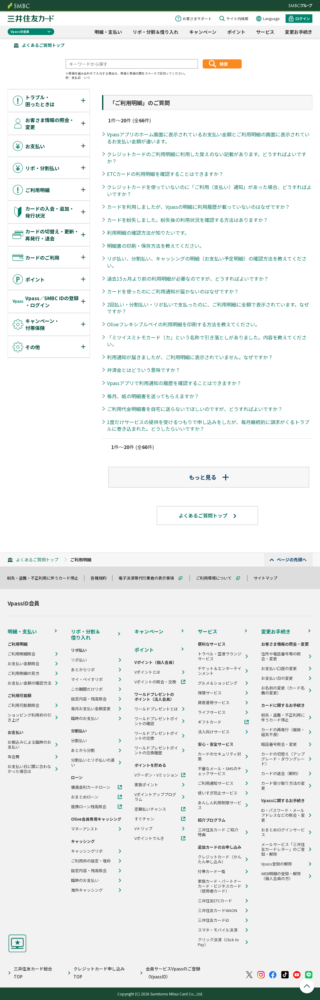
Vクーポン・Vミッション (156, 775)
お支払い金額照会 (23, 663)
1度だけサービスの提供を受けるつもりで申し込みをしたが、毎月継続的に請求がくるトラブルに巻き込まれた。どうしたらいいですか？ (208, 425)
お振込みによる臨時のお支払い (29, 744)
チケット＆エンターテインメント (219, 671)
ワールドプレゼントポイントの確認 (156, 721)
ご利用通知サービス (215, 783)
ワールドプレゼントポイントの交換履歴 (156, 750)
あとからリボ (83, 669)
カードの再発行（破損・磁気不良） (283, 732)
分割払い (79, 740)
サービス (265, 32)
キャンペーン (202, 32)
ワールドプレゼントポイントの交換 (156, 736)
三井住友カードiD (213, 920)
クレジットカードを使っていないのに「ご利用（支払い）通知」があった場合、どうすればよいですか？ (209, 190)
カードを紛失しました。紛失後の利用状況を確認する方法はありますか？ (187, 219)
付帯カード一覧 (212, 871)
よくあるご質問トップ (43, 45)
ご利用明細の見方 (23, 673)
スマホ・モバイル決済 (217, 930)
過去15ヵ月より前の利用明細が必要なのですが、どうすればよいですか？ (187, 278)
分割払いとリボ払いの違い (93, 762)
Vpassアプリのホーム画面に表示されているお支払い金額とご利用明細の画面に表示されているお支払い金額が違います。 (208, 138)
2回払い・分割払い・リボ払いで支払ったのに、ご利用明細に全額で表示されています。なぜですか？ (208, 308)
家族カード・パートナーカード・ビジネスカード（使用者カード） (219, 886)
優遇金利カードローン (90, 787)
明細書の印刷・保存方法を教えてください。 (155, 245)
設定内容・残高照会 (89, 698)
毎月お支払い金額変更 (91, 708)
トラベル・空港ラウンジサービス (219, 656)
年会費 (14, 756)
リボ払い (79, 660)
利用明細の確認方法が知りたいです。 (148, 232)
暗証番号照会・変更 (279, 744)
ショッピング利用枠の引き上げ (29, 717)
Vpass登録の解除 (276, 863)
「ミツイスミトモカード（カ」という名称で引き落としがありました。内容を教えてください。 (207, 341)
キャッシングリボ (87, 851)
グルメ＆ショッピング (217, 683)
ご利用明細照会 (21, 653)
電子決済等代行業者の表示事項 (149, 578)
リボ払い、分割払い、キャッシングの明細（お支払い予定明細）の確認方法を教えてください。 (207, 262)
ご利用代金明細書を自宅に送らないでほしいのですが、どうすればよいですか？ (195, 408)
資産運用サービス (213, 702)
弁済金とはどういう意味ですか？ (143, 370)
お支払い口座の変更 (279, 668)
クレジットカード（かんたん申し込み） (219, 859)
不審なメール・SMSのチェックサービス (219, 771)
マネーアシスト (84, 828)
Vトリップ (143, 828)
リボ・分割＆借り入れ (155, 32)
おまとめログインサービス (283, 832)
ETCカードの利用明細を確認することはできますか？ (165, 173)
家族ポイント (146, 784)
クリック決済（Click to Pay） (218, 942)
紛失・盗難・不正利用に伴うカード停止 (45, 578)
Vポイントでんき (149, 838)
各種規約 (101, 578)
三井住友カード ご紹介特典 (218, 832)
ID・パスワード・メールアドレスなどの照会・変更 (283, 815)
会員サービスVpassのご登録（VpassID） (173, 972)
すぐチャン (144, 818)
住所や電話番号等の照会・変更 (281, 656)
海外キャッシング (87, 890)
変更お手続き (298, 32)
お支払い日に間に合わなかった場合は (29, 769)
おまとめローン (84, 797)
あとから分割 (83, 750)
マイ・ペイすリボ (87, 679)
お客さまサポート (197, 18)
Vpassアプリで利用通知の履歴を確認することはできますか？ (174, 383)
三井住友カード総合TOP (33, 972)
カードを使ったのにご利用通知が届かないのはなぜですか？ (173, 291)
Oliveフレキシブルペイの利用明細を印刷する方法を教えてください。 (183, 324)
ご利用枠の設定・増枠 (91, 860)
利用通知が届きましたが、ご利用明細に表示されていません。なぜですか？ (190, 357)
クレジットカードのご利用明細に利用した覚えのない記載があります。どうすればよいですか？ (206, 157)
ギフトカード (210, 722)
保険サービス (210, 692)
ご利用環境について (216, 578)
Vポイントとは (147, 672)
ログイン (302, 18)
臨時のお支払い (85, 718)
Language (271, 18)
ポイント (236, 32)
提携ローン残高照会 (88, 806)
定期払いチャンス (150, 809)
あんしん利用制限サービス (219, 805)
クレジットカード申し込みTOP (99, 972)
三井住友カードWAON (217, 910)
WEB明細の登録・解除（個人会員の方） (281, 876)
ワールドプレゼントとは (156, 709)
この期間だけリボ (87, 689)
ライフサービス (212, 712)
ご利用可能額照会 (23, 705)
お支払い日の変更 (277, 678)
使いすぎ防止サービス (217, 793)
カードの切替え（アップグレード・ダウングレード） (283, 759)
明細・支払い (108, 32)
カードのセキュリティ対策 (219, 756)
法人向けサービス (213, 731)
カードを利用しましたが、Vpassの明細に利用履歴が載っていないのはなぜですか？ (198, 206)
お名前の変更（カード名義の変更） (283, 690)
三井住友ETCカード (215, 900)
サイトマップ (268, 578)
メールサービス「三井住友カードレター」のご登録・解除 (283, 849)
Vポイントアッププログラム (155, 797)
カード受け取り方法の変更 (283, 786)
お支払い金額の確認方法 (29, 683)
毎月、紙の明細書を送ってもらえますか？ (153, 396)
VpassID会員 (20, 31)
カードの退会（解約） (281, 773)
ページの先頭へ (292, 559)
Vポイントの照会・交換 (155, 681)
